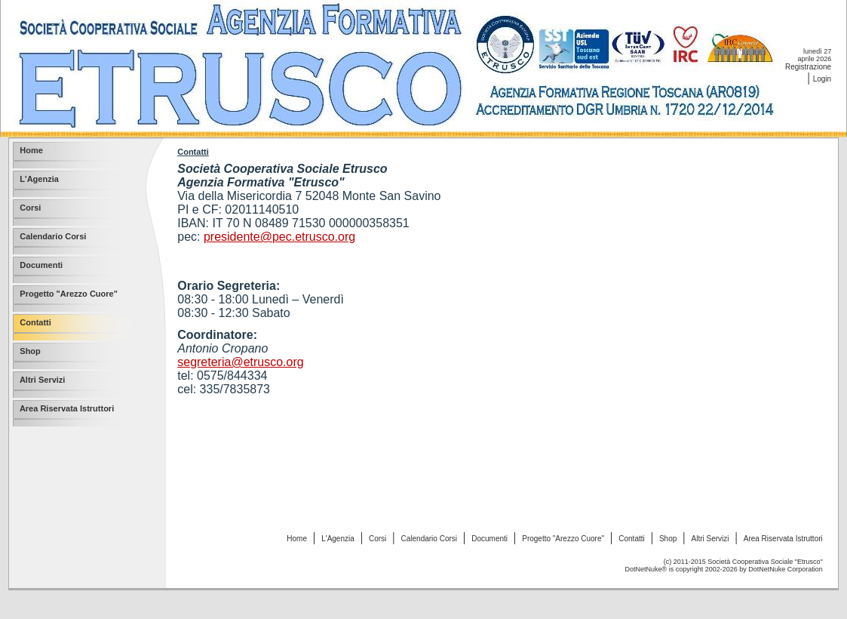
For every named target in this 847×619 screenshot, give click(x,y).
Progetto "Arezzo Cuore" (563, 538)
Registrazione (808, 67)
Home (297, 538)
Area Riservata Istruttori (783, 538)
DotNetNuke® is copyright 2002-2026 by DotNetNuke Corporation (724, 569)
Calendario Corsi (429, 538)
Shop (668, 538)
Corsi (377, 538)
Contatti (631, 538)
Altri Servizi (710, 538)
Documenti (489, 538)
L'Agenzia (337, 538)
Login (822, 79)
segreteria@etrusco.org (240, 362)
